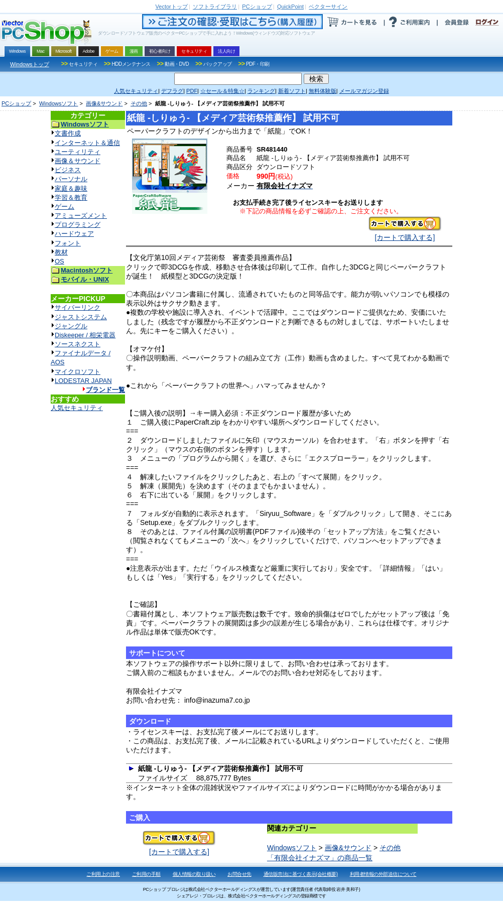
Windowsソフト (58, 103)
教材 (61, 252)
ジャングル (71, 326)
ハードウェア (74, 233)
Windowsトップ (29, 64)
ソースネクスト (77, 344)
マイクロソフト (77, 371)
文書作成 (68, 133)
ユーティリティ (77, 152)
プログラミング (77, 224)
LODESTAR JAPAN (83, 380)
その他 (139, 103)
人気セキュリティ (77, 408)
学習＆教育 (71, 197)
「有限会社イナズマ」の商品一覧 (319, 858)
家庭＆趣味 (71, 188)
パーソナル (71, 179)
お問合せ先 (239, 874)
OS (59, 261)
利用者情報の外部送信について (383, 874)
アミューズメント (81, 215)
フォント (68, 243)
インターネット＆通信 (87, 143)
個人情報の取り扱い (194, 874)
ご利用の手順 (146, 874)
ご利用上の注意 (103, 874)
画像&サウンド (104, 103)
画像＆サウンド (77, 161)
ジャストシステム (81, 317)
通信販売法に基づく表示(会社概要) (301, 874)
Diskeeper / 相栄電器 (85, 335)
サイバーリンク (77, 307)
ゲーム (64, 206)
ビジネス (68, 170)
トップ (172, 7)
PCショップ (16, 103)
